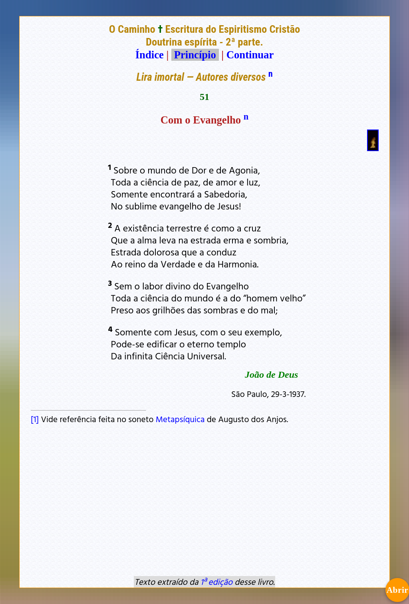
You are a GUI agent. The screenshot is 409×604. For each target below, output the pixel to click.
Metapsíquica (180, 419)
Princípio (194, 55)
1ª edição (216, 581)
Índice (149, 55)
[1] (35, 419)
